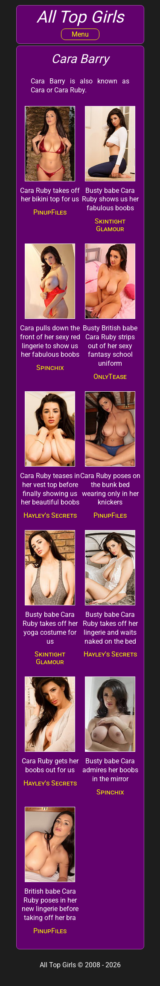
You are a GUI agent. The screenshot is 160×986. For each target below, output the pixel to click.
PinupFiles (50, 212)
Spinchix (50, 368)
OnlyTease (110, 377)
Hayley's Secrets (50, 515)
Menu (80, 34)
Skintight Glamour (110, 225)
